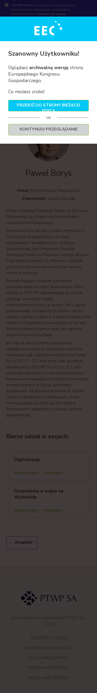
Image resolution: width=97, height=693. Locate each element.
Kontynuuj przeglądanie (49, 129)
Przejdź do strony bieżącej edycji (48, 106)
